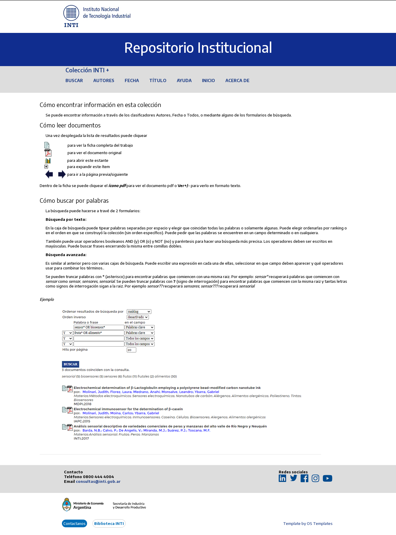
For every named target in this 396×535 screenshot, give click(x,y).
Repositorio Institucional (198, 47)
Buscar (74, 80)
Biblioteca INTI (109, 523)
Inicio (208, 80)
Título (157, 80)
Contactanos (74, 523)
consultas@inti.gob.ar (98, 481)
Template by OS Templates (308, 523)
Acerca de (237, 80)
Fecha (132, 80)
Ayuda (184, 80)
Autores (103, 80)
